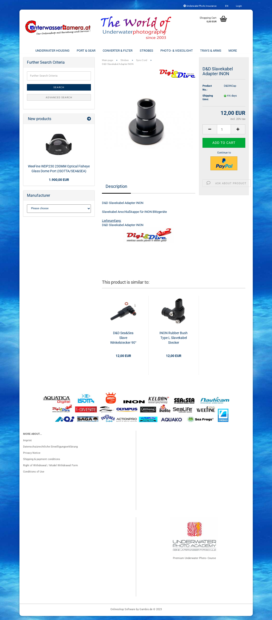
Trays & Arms (210, 50)
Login (238, 6)
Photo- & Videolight (176, 50)
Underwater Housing (52, 50)
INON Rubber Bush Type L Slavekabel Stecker (173, 342)
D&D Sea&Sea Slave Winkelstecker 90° (123, 342)
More (232, 50)
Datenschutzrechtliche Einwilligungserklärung (50, 450)
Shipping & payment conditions (41, 463)
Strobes (146, 50)
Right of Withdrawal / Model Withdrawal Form (50, 469)
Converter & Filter (118, 50)
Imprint (27, 444)
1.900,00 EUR (59, 184)
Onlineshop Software (122, 613)
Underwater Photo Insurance (199, 6)
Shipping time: (207, 101)
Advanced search (59, 101)
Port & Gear (86, 50)
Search (58, 91)
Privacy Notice (31, 457)
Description (116, 190)
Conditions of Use (33, 475)
